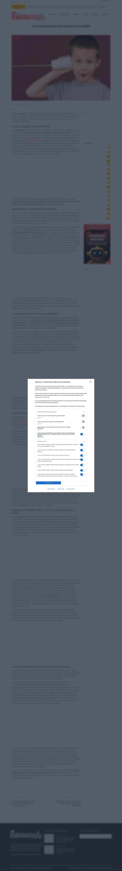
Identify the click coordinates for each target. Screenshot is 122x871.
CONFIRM (48, 482)
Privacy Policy (71, 489)
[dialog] (61, 435)
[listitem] (61, 412)
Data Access (61, 489)
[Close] (91, 382)
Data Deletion (51, 489)
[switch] (82, 415)
